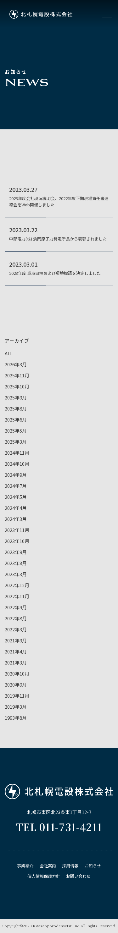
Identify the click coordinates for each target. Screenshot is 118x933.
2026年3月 (16, 364)
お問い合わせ (78, 876)
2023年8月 (16, 563)
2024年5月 (16, 496)
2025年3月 (16, 441)
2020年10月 (17, 673)
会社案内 (48, 866)
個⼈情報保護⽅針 (43, 876)
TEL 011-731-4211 (59, 826)
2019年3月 (16, 706)
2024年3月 (16, 519)
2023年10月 (17, 541)
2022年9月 (16, 607)
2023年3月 (16, 574)
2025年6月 (16, 419)
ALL (9, 353)
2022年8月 (16, 618)
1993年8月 (16, 717)
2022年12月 (17, 585)
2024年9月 (16, 474)
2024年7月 (16, 485)
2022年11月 (17, 596)
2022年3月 (16, 629)
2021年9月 (16, 640)
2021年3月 (16, 662)
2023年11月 (17, 530)
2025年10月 (17, 386)
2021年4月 (16, 651)
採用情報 (70, 866)
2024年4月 (16, 508)
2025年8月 (16, 408)
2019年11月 (17, 695)
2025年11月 (17, 375)
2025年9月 (16, 397)
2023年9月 (16, 552)
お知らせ (93, 866)
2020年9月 (16, 684)
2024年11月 (17, 452)
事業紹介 (25, 866)
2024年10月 (17, 463)
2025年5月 (16, 430)
